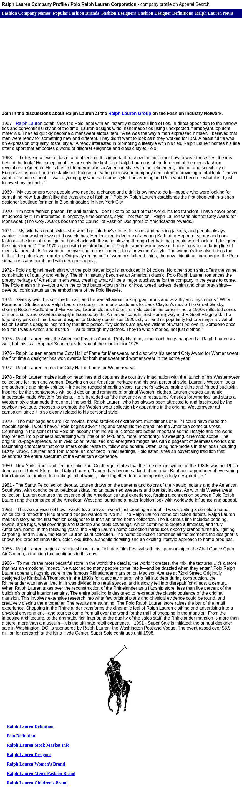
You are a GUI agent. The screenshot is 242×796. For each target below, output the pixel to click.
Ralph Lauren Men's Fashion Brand (41, 773)
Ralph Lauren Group (129, 113)
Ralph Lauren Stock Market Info (38, 745)
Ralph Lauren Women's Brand (36, 764)
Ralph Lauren (29, 123)
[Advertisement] (121, 61)
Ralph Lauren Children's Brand (37, 782)
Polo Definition (21, 735)
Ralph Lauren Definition (30, 726)
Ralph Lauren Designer (29, 754)
